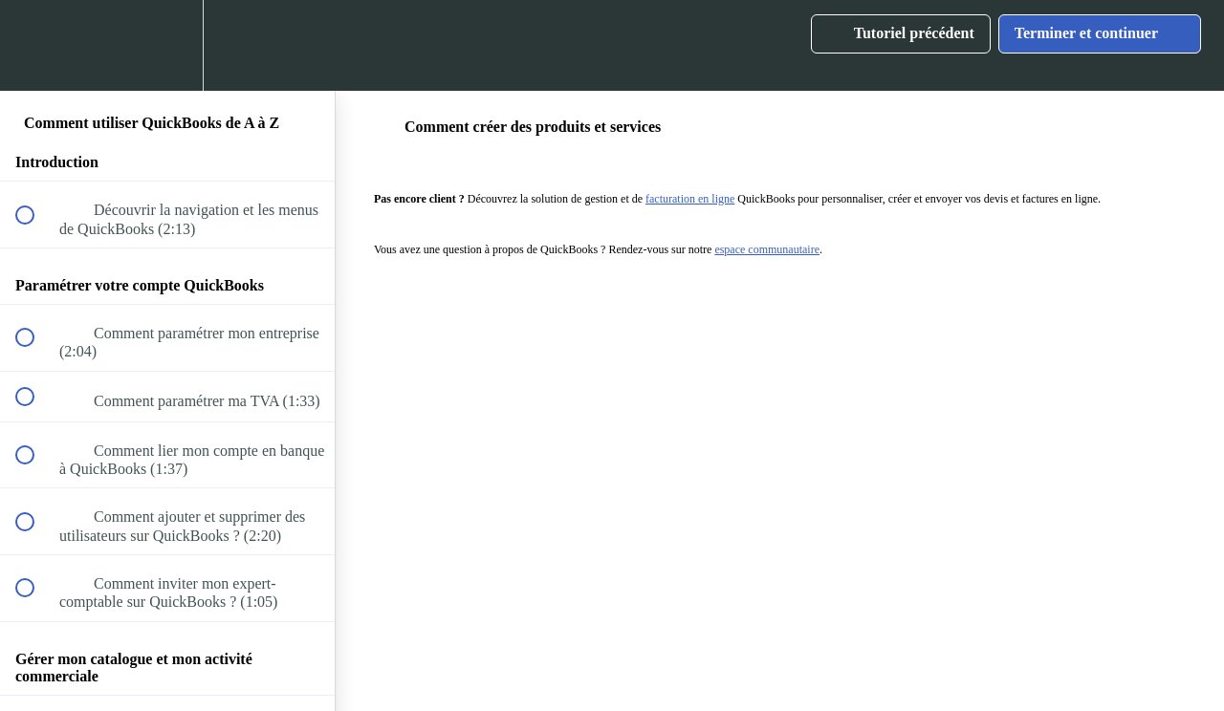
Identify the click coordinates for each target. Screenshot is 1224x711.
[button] (35, 45)
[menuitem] (167, 45)
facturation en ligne (689, 198)
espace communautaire (767, 249)
